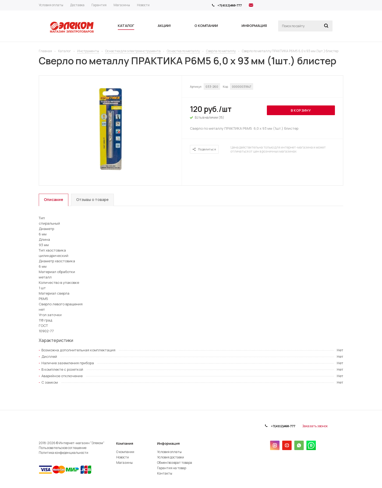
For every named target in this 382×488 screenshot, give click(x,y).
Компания (124, 443)
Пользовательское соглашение (62, 447)
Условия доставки (170, 457)
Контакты (164, 473)
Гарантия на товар (171, 468)
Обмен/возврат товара (174, 462)
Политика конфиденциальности (63, 452)
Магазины (124, 462)
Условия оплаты (169, 452)
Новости (122, 457)
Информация (168, 443)
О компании (125, 452)
